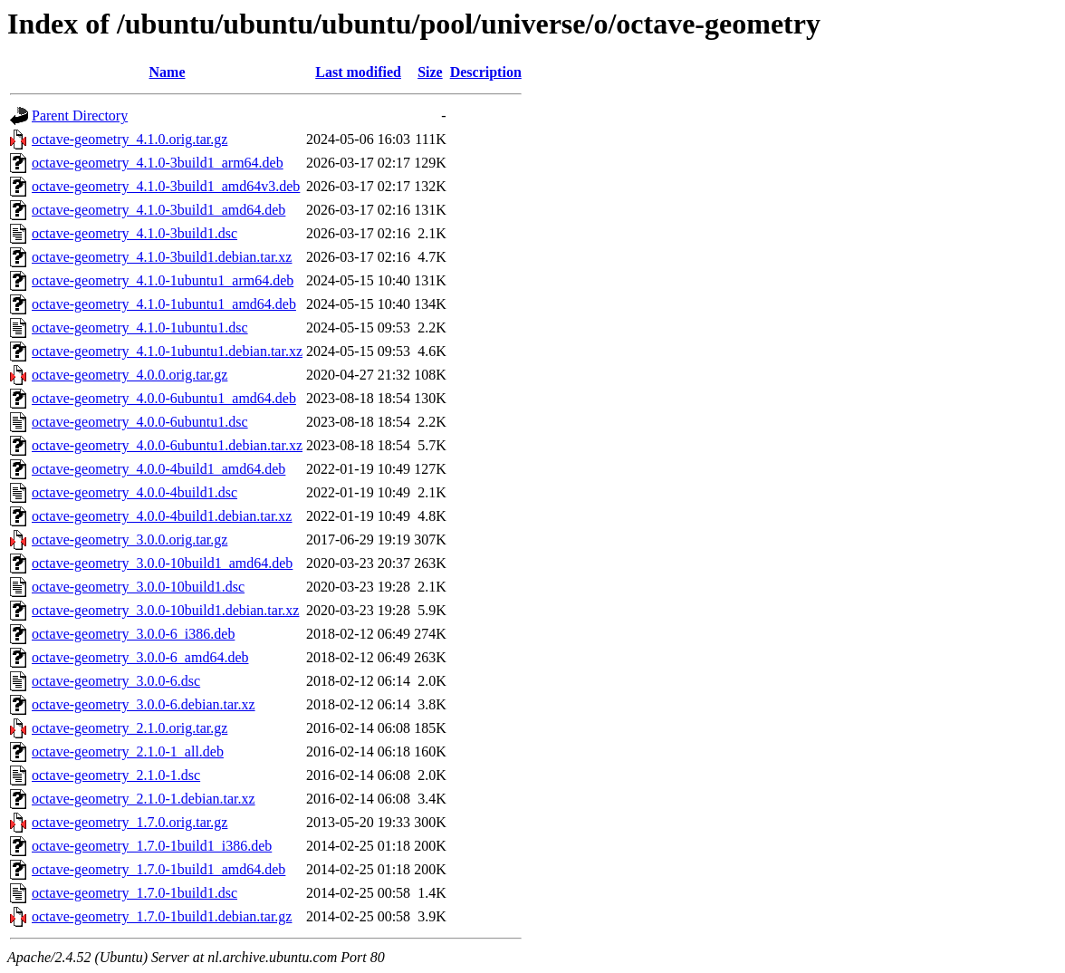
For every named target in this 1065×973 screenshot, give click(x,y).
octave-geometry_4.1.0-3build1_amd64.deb (158, 209)
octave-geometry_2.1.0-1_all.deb (128, 751)
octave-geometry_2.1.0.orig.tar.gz (129, 728)
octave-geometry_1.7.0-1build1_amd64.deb (158, 869)
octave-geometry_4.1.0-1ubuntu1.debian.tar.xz (167, 351)
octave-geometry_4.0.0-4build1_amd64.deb (158, 469)
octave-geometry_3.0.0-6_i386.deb (133, 633)
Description (486, 72)
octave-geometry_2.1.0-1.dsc (116, 775)
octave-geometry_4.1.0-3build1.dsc (134, 233)
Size (430, 72)
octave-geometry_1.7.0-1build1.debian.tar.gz (162, 916)
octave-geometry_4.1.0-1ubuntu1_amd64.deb (164, 304)
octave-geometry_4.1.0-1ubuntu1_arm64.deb (162, 280)
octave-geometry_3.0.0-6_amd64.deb (140, 657)
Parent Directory (80, 115)
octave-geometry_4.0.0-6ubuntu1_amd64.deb (164, 398)
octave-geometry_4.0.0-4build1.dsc (134, 492)
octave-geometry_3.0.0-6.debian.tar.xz (143, 704)
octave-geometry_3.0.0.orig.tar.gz (129, 539)
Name (167, 72)
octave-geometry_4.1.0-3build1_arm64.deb (157, 162)
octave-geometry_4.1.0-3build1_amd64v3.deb (166, 186)
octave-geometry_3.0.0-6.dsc (116, 681)
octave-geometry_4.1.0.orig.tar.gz (129, 139)
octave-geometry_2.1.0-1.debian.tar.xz (143, 798)
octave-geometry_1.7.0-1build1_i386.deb (152, 845)
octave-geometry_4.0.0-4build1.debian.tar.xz (162, 516)
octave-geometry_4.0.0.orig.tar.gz (129, 374)
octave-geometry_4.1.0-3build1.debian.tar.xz (162, 257)
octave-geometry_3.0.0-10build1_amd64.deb (162, 563)
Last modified (358, 72)
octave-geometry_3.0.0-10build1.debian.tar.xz (165, 610)
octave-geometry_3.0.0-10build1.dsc (138, 586)
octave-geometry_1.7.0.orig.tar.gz (129, 822)
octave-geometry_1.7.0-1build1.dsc (134, 893)
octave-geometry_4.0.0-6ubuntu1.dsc (140, 421)
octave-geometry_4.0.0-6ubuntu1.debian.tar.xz (167, 445)
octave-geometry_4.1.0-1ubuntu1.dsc (140, 327)
